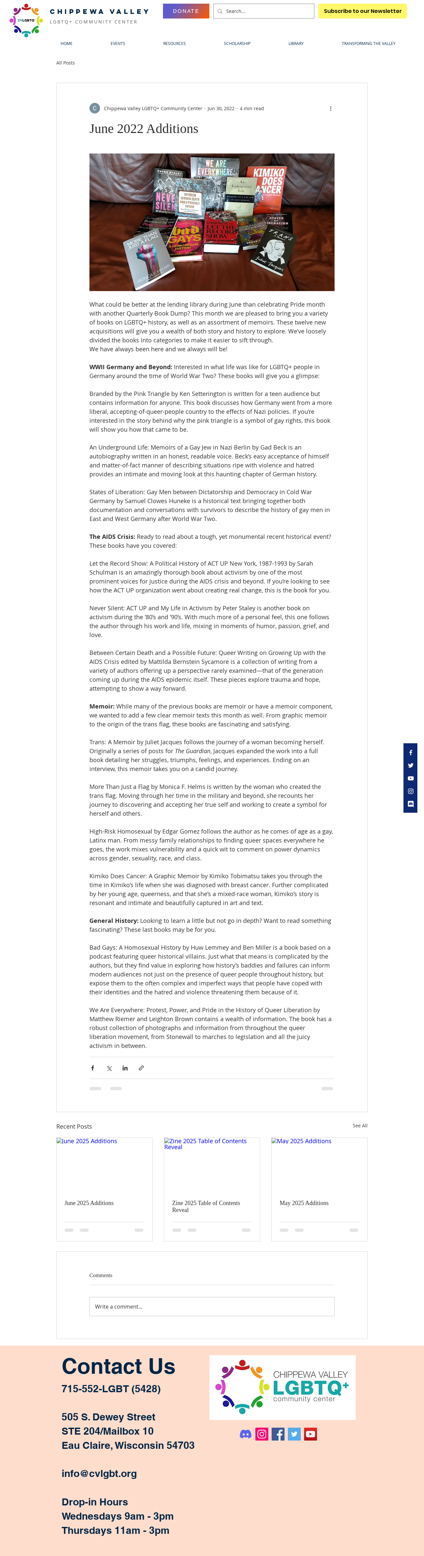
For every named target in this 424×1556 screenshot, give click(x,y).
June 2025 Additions (89, 1203)
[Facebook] (278, 1434)
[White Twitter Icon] (410, 765)
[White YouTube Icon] (410, 778)
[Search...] (263, 11)
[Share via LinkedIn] (125, 1068)
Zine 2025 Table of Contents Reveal (206, 1206)
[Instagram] (261, 1434)
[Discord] (245, 1434)
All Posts (65, 63)
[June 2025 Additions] (104, 1164)
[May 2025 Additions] (319, 1164)
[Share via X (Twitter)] (109, 1068)
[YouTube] (310, 1434)
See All (360, 1125)
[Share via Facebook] (92, 1068)
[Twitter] (294, 1434)
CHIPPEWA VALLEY (100, 11)
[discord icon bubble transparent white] (410, 804)
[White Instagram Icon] (410, 791)
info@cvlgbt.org (99, 1473)
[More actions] (331, 108)
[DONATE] (186, 11)
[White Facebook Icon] (410, 752)
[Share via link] (141, 1068)
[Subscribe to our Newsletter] (362, 11)
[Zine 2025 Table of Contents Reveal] (212, 1164)
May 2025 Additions (304, 1203)
